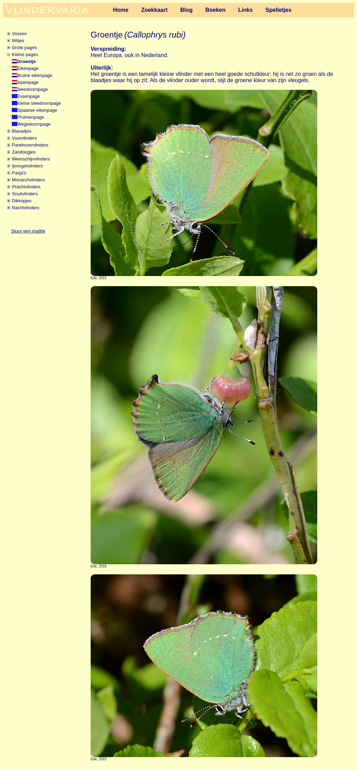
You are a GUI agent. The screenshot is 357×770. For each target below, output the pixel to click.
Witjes (18, 40)
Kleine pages (25, 54)
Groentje (26, 61)
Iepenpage (27, 82)
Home (120, 10)
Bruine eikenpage (34, 75)
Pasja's (19, 172)
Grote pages (24, 47)
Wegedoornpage (34, 124)
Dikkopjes (21, 200)
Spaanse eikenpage (37, 110)
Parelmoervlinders (30, 145)
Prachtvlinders (26, 186)
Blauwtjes (21, 131)
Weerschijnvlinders (31, 159)
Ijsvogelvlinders (27, 165)
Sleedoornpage (32, 89)
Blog (186, 10)
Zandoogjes (24, 152)
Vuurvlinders (24, 138)
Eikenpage (27, 68)
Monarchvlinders (28, 179)
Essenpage (28, 96)
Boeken (215, 10)
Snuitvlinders (25, 193)
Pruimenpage (30, 117)
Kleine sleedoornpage (39, 103)
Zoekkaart (154, 10)
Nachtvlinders (25, 207)
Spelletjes (278, 10)
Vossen (19, 33)
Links (245, 10)
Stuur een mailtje (28, 231)
